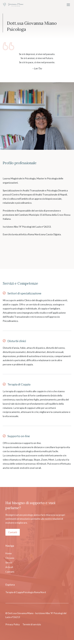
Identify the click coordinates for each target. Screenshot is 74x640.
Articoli (9, 567)
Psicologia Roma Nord (34, 592)
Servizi (8, 562)
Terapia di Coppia (18, 384)
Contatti (12, 532)
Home (8, 553)
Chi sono (9, 558)
